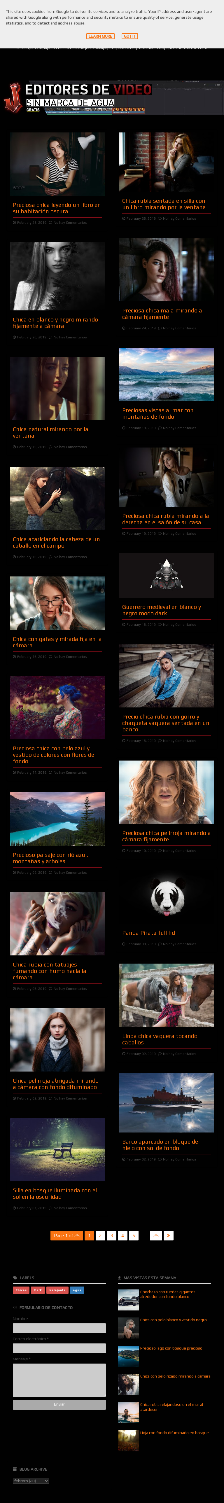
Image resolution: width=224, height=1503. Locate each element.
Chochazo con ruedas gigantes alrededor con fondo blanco (167, 1294)
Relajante (57, 1290)
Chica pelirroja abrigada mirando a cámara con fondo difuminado (56, 1083)
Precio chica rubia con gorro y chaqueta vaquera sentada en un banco (165, 723)
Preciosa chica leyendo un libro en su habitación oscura (57, 207)
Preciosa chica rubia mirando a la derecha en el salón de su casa (165, 518)
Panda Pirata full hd (148, 932)
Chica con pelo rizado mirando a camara (175, 1376)
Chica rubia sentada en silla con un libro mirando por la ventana (164, 203)
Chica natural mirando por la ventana (50, 432)
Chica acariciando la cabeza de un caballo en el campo (56, 542)
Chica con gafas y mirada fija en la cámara (57, 642)
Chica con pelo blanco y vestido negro (173, 1319)
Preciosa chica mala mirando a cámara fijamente (162, 313)
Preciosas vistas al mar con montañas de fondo (158, 413)
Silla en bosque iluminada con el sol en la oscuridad (55, 1193)
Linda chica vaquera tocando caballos (159, 1039)
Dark (38, 1290)
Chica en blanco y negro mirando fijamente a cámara (55, 322)
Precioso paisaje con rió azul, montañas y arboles (50, 857)
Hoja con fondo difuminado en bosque (174, 1432)
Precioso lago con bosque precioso (171, 1348)
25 (156, 1235)
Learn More (100, 36)
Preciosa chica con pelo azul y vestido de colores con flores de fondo (53, 754)
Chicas (21, 1290)
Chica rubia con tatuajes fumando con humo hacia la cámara (49, 971)
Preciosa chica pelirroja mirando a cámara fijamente (166, 836)
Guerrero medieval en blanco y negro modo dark (161, 609)
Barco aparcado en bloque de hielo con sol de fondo (160, 1144)
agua (77, 1290)
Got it (130, 36)
